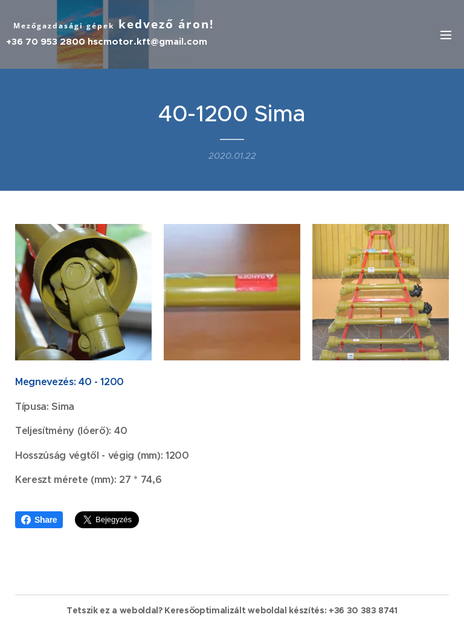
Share (39, 520)
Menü (445, 35)
